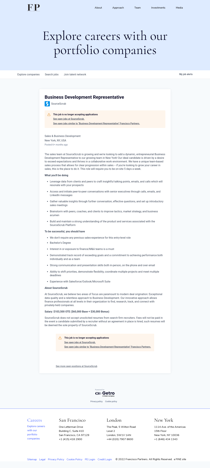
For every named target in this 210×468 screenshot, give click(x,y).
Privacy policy (96, 401)
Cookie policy (111, 401)
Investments (158, 8)
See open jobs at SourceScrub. (68, 119)
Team (137, 8)
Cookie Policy (74, 459)
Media (179, 8)
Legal (42, 459)
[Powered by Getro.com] (105, 393)
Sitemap (32, 459)
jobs (51, 74)
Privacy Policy (56, 459)
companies (28, 74)
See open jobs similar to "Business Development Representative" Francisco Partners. (96, 123)
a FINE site (180, 459)
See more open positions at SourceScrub (76, 366)
